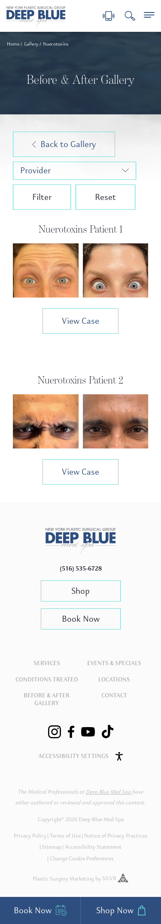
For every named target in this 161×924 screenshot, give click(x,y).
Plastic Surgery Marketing (63, 878)
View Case (80, 321)
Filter (42, 197)
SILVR (115, 878)
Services (46, 663)
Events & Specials (114, 663)
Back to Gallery (64, 144)
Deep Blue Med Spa (109, 792)
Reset (105, 197)
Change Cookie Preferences (82, 858)
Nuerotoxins (56, 44)
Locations (114, 680)
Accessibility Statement (93, 847)
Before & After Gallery (47, 699)
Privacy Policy (30, 836)
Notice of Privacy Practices (116, 836)
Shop (80, 591)
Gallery (31, 44)
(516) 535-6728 (81, 569)
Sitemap (51, 847)
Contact (114, 695)
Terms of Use (65, 836)
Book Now (81, 619)
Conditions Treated (46, 680)
